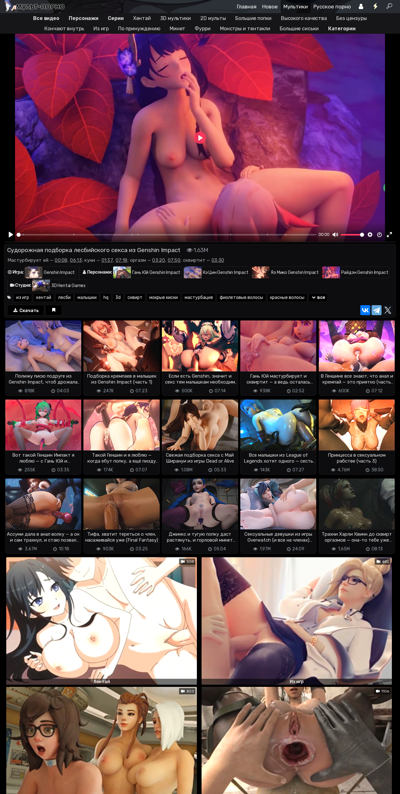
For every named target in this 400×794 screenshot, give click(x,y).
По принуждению (139, 29)
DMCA (14, 785)
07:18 (122, 260)
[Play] (11, 234)
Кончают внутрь (64, 29)
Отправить (28, 759)
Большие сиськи (299, 29)
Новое (270, 6)
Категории (342, 29)
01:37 (107, 260)
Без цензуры (351, 18)
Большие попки (253, 18)
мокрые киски (163, 297)
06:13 (76, 260)
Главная (247, 6)
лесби (64, 297)
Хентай (142, 18)
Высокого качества (304, 18)
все (318, 297)
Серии (116, 18)
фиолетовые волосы (241, 297)
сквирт (135, 297)
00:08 (61, 260)
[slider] (167, 235)
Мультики (295, 6)
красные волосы (287, 297)
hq (105, 297)
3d (118, 297)
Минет (178, 29)
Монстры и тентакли (245, 29)
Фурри (203, 29)
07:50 (174, 260)
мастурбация (199, 297)
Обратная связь (69, 785)
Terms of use (36, 785)
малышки (87, 297)
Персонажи (83, 18)
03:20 (158, 260)
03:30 (218, 260)
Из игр (101, 29)
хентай (43, 297)
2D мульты (213, 18)
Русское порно (332, 6)
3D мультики (175, 18)
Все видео (46, 18)
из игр (22, 297)
